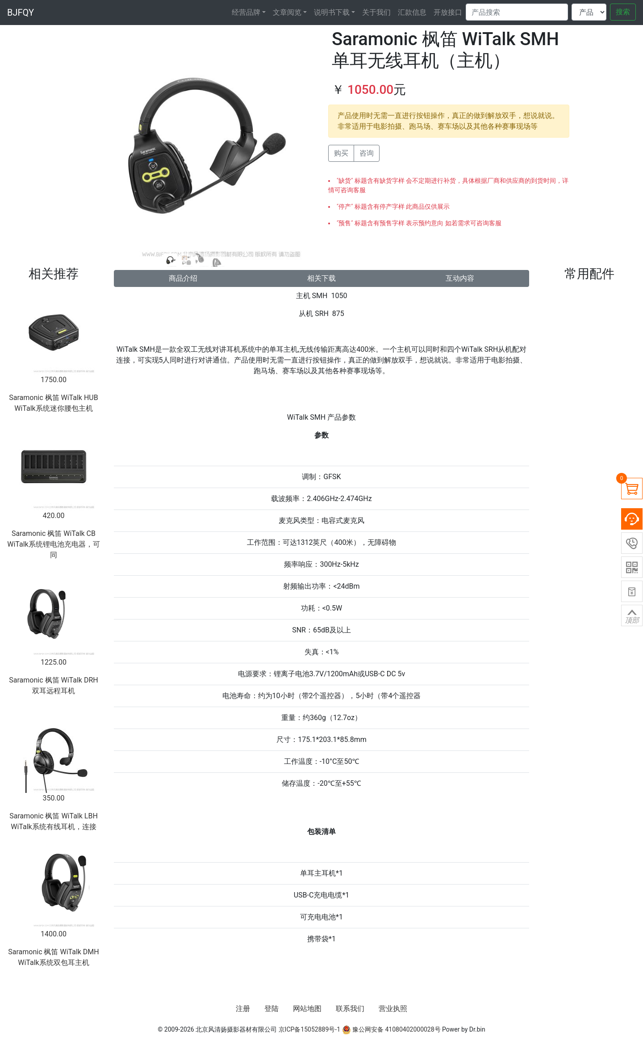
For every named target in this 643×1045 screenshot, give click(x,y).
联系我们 (350, 1008)
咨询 (366, 153)
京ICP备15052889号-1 (309, 1029)
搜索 (623, 12)
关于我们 (376, 12)
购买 (341, 153)
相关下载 (321, 278)
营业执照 (393, 1008)
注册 (243, 1008)
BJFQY (20, 12)
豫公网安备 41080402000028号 (391, 1029)
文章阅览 (287, 12)
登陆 (271, 1008)
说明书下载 (332, 12)
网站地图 (307, 1008)
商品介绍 (183, 278)
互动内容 (460, 278)
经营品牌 (246, 12)
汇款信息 (412, 12)
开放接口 (448, 12)
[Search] (517, 12)
